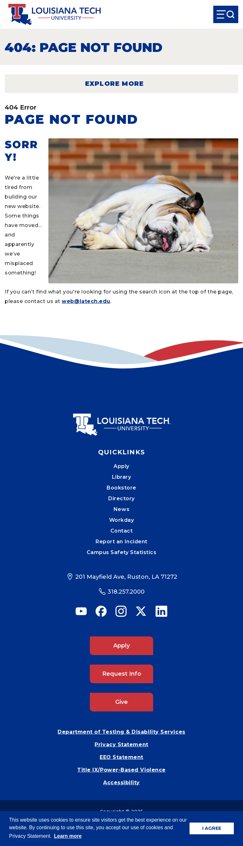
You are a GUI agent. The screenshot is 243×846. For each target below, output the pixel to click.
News (121, 509)
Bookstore (121, 488)
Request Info (121, 673)
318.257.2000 (126, 591)
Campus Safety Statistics (122, 552)
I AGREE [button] (211, 828)
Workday (121, 520)
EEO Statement (121, 757)
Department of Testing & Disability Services (121, 732)
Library (121, 477)
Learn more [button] (68, 836)
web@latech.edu (86, 301)
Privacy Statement (121, 745)
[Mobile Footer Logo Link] (121, 419)
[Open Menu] (225, 14)
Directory (121, 499)
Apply (121, 466)
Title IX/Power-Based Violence (121, 770)
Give (121, 701)
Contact (121, 531)
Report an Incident (121, 542)
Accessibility (121, 783)
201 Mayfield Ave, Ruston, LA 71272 (126, 576)
